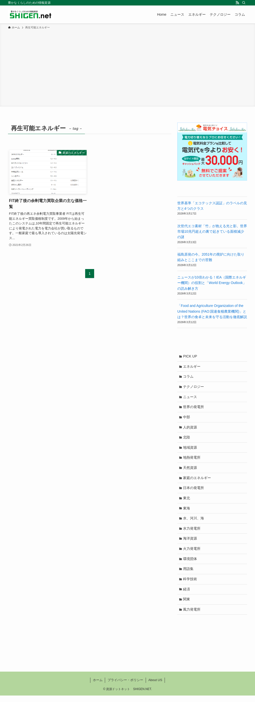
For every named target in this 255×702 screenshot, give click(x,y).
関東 (187, 605)
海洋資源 (190, 543)
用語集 (189, 574)
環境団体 (190, 564)
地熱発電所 (192, 460)
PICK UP (190, 356)
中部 (187, 419)
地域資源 (190, 450)
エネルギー (192, 367)
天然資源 (190, 470)
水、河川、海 (194, 522)
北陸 (187, 439)
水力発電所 (192, 533)
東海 (187, 512)
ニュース (190, 398)
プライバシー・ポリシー (125, 686)
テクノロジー (194, 388)
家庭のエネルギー (197, 481)
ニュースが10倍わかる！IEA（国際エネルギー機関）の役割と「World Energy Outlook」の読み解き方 (211, 282)
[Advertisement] (127, 67)
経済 (187, 595)
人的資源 (190, 429)
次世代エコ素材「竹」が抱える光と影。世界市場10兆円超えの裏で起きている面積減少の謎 (212, 231)
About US (155, 686)
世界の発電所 (194, 408)
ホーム (98, 686)
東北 (187, 501)
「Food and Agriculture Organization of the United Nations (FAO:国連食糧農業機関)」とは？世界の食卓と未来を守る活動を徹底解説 (212, 311)
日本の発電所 (194, 491)
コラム (189, 377)
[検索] (244, 2)
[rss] (237, 2)
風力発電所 (192, 616)
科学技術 (190, 584)
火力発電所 (192, 553)
